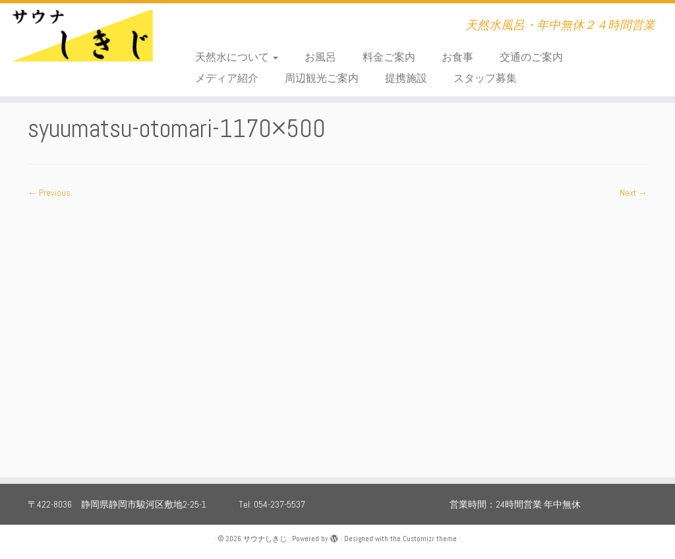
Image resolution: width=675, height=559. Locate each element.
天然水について (236, 57)
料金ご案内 (389, 57)
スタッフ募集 (485, 78)
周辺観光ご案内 (322, 78)
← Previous (49, 192)
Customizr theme (430, 538)
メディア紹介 (226, 78)
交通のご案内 (531, 57)
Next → (633, 192)
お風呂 (320, 57)
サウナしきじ (265, 538)
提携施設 (406, 78)
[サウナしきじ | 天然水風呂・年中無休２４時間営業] (79, 43)
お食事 (457, 57)
